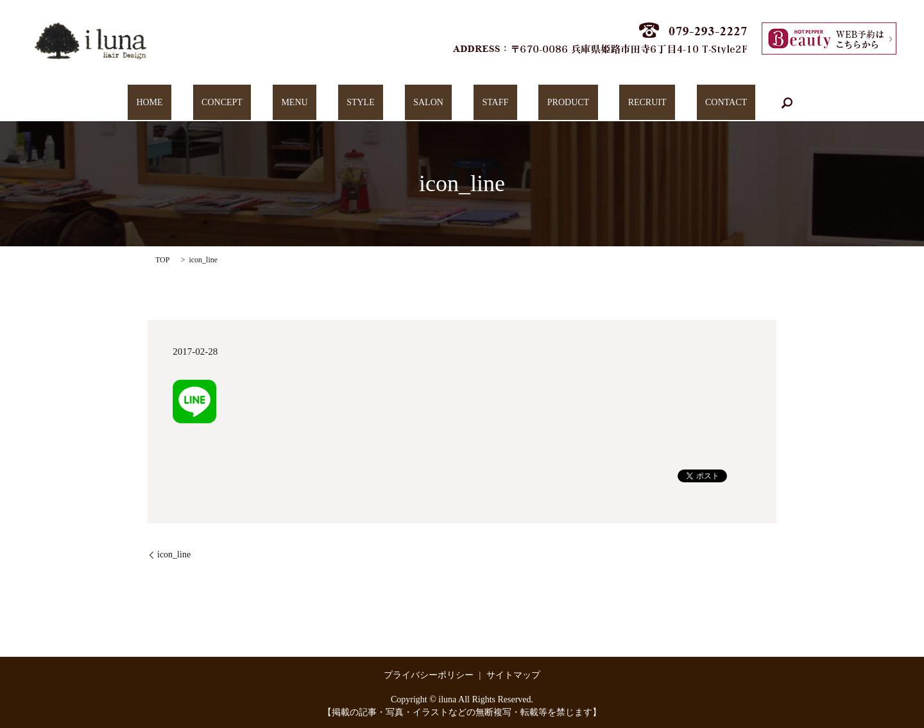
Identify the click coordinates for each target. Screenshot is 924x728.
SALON (428, 103)
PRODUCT (533, 103)
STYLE (378, 103)
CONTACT (657, 103)
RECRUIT (595, 103)
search (709, 102)
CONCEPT (274, 103)
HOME (218, 103)
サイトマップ (513, 675)
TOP (162, 259)
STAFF (478, 103)
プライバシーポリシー (429, 675)
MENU (329, 103)
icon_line (174, 554)
